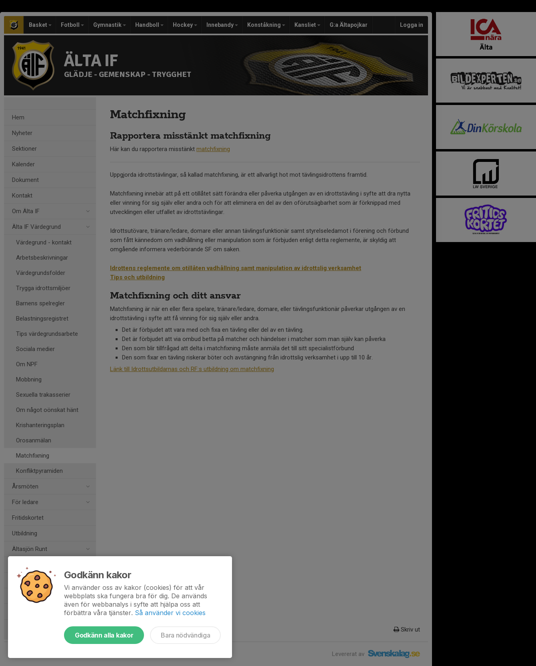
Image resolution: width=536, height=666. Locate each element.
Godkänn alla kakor (104, 635)
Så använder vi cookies (170, 613)
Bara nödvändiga (185, 635)
